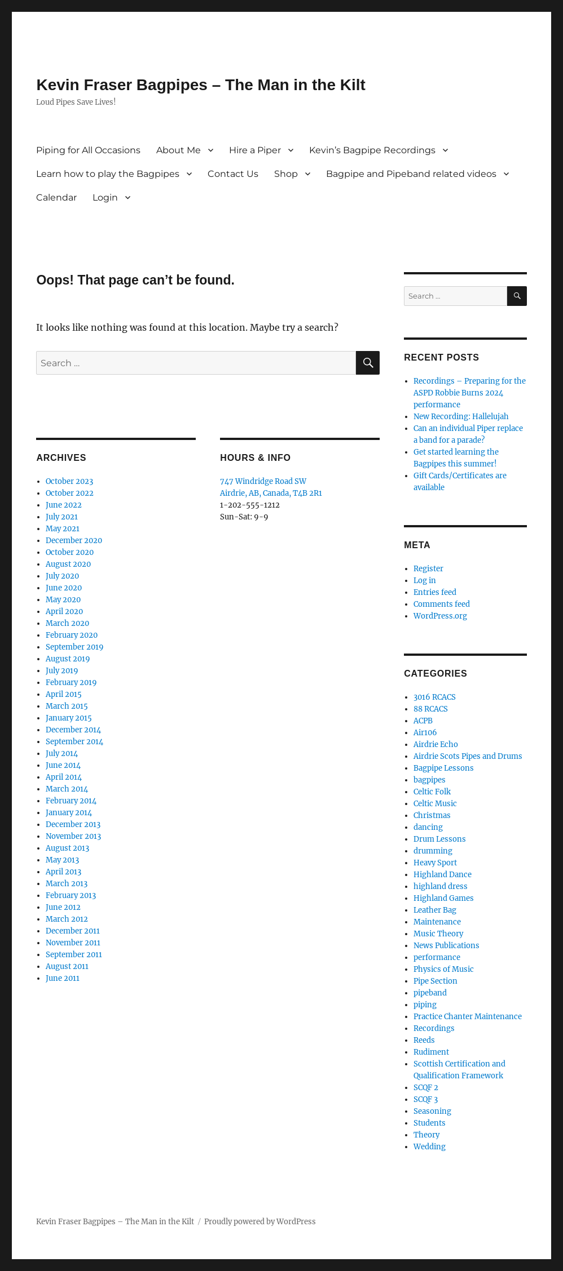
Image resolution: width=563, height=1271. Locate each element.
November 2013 (73, 836)
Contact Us (233, 173)
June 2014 (63, 765)
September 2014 (74, 741)
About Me (178, 150)
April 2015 (64, 694)
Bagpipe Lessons (444, 768)
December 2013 (73, 824)
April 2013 (63, 872)
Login (105, 197)
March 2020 (67, 623)
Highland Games (444, 898)
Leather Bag (435, 910)
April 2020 (64, 611)
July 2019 (62, 671)
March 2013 (66, 883)
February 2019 (71, 682)
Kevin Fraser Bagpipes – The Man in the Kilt (200, 85)
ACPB (423, 721)
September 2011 (74, 954)
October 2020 (70, 552)
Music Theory (438, 934)
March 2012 (67, 919)
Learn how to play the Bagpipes (107, 173)
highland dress (441, 886)
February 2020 (72, 635)
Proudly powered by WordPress (260, 1221)
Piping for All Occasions (88, 150)
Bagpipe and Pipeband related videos (411, 173)
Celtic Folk (432, 792)
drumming (433, 851)
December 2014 (73, 730)
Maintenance (437, 922)
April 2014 (64, 777)
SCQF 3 (426, 1099)
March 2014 (67, 789)
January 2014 (69, 812)
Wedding (430, 1147)
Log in (425, 580)
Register (428, 569)
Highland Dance (443, 874)
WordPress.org (440, 616)
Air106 (425, 732)
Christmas (432, 815)
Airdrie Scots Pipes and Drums (468, 756)
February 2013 (71, 895)
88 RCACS (431, 709)
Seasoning (432, 1111)
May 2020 (63, 600)
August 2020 (68, 564)
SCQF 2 (426, 1087)
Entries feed (435, 592)
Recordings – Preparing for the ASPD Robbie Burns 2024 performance (470, 393)
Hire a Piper (255, 150)
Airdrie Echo (436, 744)
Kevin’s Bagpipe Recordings (372, 150)
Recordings (434, 1028)
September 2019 (75, 647)
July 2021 (62, 517)
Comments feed (442, 604)
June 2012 (63, 907)
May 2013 (62, 860)
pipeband (430, 993)
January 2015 (69, 718)
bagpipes (430, 780)
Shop (286, 173)
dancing (428, 827)
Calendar (56, 197)
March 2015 (67, 706)
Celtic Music (435, 803)
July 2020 (62, 576)
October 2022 (70, 493)
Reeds (424, 1040)
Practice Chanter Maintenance (468, 1016)
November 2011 (73, 943)
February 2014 (71, 801)
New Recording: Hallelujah (461, 416)
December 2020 (74, 540)
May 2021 (63, 529)
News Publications (447, 945)
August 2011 (67, 966)
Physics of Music (444, 969)
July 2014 (62, 753)
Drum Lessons (440, 839)
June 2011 (63, 978)
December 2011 (73, 931)
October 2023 (69, 481)
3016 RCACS (435, 697)
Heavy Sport (435, 863)
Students (430, 1123)
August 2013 (67, 848)
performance (437, 957)
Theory (426, 1135)
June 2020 (64, 588)
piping (425, 1005)
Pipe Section (436, 981)
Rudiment (431, 1052)
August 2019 (68, 659)
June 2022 (64, 505)
